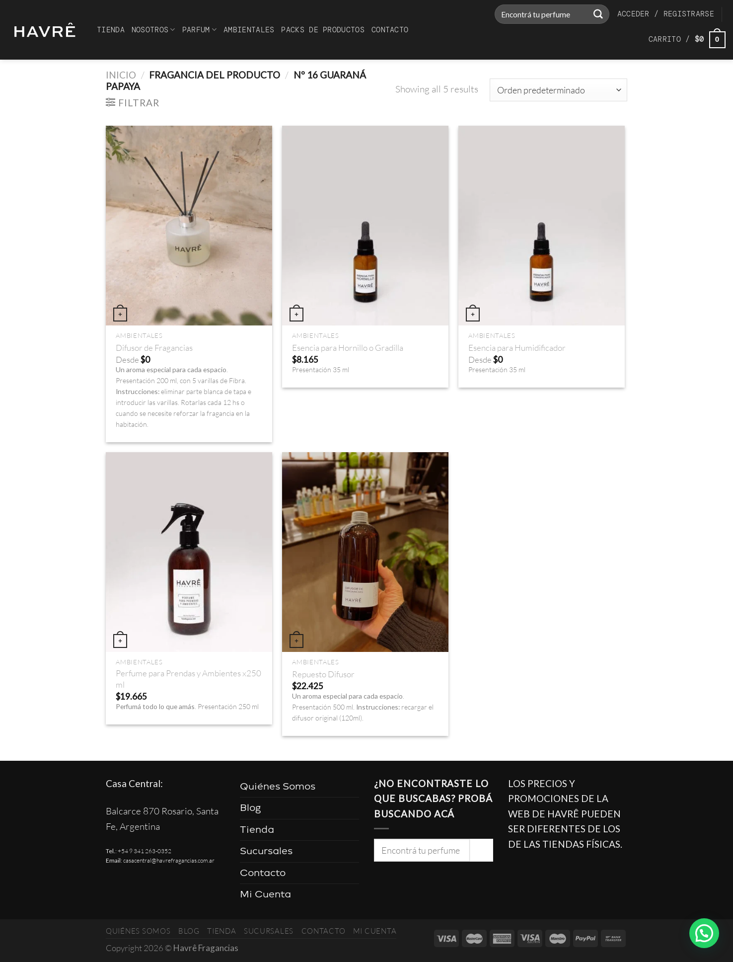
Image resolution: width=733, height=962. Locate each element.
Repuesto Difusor (323, 674)
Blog (250, 807)
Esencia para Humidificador (517, 347)
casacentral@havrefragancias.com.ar (169, 860)
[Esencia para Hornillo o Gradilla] (365, 225)
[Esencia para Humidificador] (541, 225)
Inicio (121, 74)
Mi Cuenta (265, 894)
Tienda (111, 30)
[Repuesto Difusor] (365, 552)
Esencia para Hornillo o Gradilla (347, 347)
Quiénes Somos (277, 786)
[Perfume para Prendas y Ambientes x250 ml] (189, 552)
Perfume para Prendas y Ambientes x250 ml (188, 678)
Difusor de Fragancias (154, 347)
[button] (704, 933)
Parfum (199, 30)
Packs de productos (322, 30)
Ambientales (248, 30)
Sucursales (266, 851)
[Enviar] (598, 14)
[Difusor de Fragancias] (189, 225)
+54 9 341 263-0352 (144, 851)
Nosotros (153, 30)
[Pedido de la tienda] (558, 90)
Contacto (389, 30)
